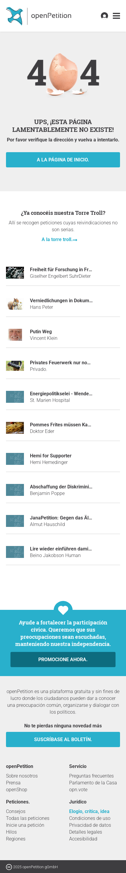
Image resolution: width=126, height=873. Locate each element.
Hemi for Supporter (51, 456)
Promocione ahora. (63, 659)
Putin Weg (41, 331)
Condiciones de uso (89, 818)
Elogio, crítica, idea (89, 811)
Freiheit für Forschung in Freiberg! (67, 269)
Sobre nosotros (22, 776)
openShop (16, 789)
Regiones (15, 839)
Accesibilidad (83, 839)
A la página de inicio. (63, 160)
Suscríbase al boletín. (63, 739)
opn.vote (78, 789)
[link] (116, 16)
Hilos (11, 832)
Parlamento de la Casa (93, 783)
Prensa (13, 783)
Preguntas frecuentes (91, 776)
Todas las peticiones (27, 818)
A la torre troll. (57, 239)
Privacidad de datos (90, 825)
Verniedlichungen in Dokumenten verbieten (76, 300)
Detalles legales (85, 832)
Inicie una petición (25, 825)
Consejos (15, 811)
